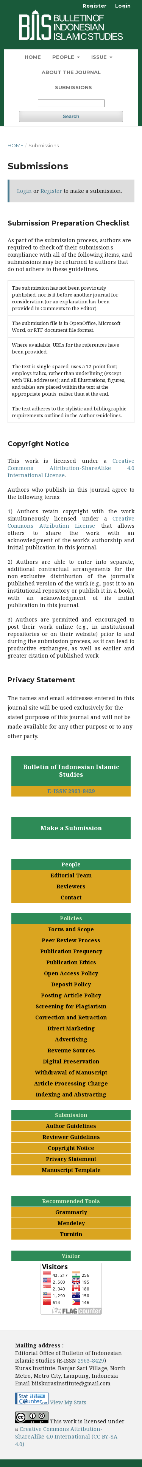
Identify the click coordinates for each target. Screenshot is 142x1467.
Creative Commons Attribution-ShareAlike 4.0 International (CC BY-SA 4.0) (66, 1436)
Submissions (73, 87)
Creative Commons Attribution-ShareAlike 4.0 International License (71, 468)
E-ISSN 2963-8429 (71, 791)
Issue (99, 57)
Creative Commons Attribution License (71, 522)
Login (123, 6)
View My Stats (68, 1402)
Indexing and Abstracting (71, 1094)
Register (94, 6)
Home (33, 57)
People (64, 57)
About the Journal (71, 72)
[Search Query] (71, 103)
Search (71, 116)
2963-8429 (91, 1360)
